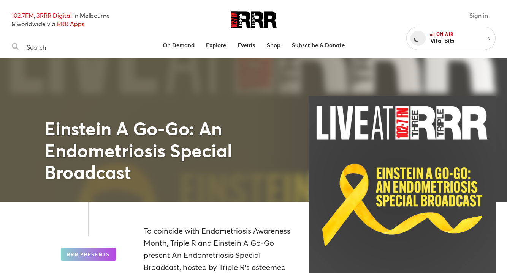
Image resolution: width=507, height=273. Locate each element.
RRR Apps (70, 24)
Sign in (478, 15)
